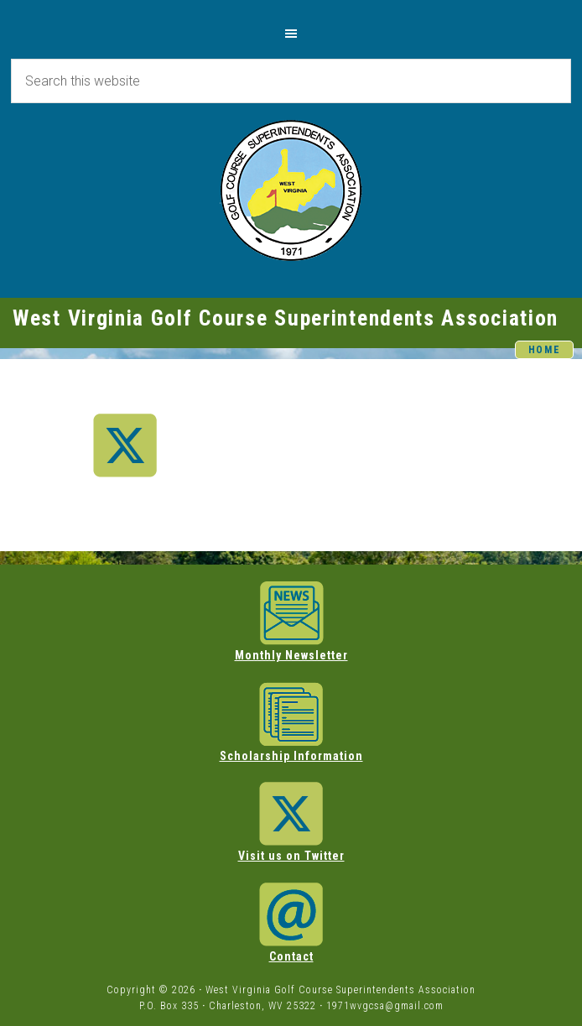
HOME (544, 350)
